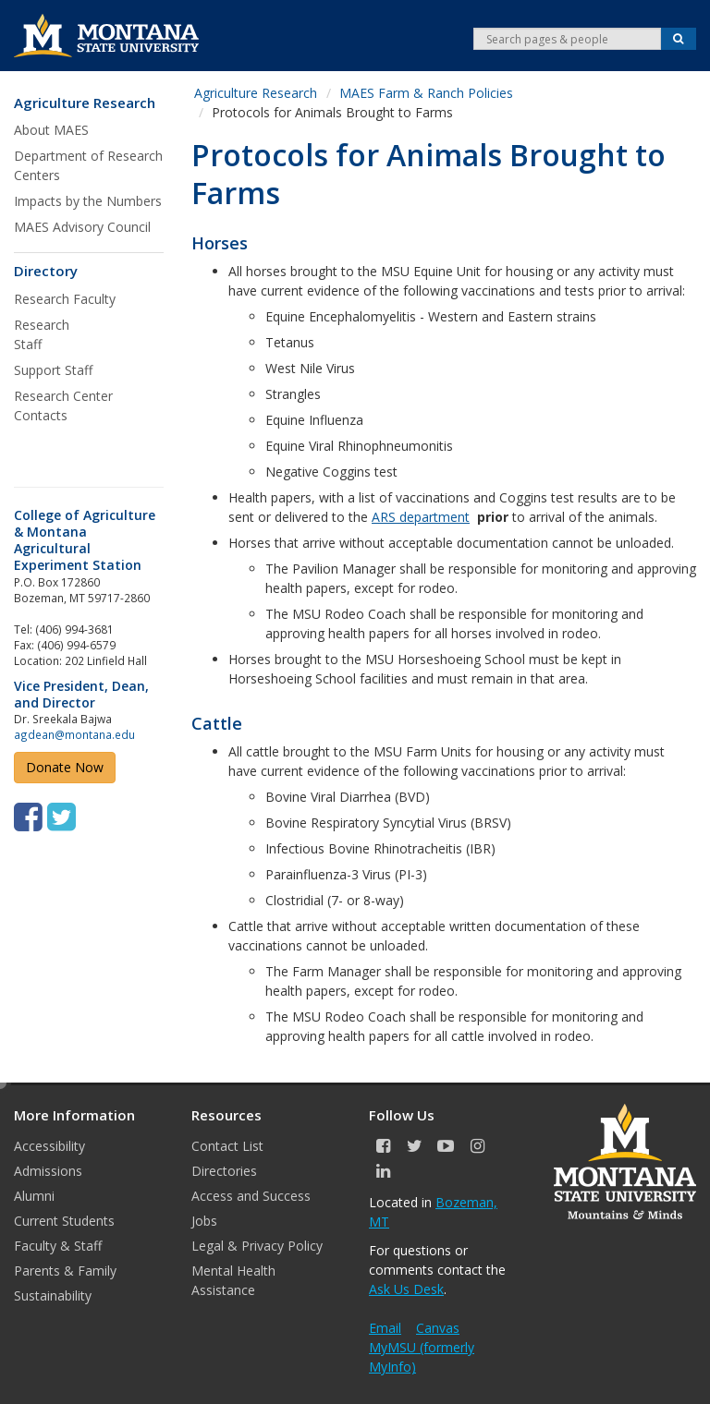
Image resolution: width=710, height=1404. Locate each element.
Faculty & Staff (58, 1245)
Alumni (34, 1195)
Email (385, 1328)
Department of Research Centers (88, 165)
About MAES (51, 130)
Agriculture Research (84, 103)
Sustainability (53, 1295)
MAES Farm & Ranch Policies (426, 93)
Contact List (227, 1146)
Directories (224, 1171)
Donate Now (65, 767)
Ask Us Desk (406, 1289)
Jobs (204, 1220)
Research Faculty (65, 299)
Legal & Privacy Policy (257, 1245)
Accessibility (49, 1146)
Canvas (437, 1328)
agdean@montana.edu (74, 734)
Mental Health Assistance (233, 1280)
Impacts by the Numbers (88, 201)
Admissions (48, 1171)
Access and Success (251, 1195)
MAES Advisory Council (82, 227)
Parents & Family (65, 1270)
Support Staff (53, 370)
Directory (46, 271)
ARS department (421, 517)
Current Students (64, 1220)
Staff (28, 344)
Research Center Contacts (63, 405)
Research (43, 324)
